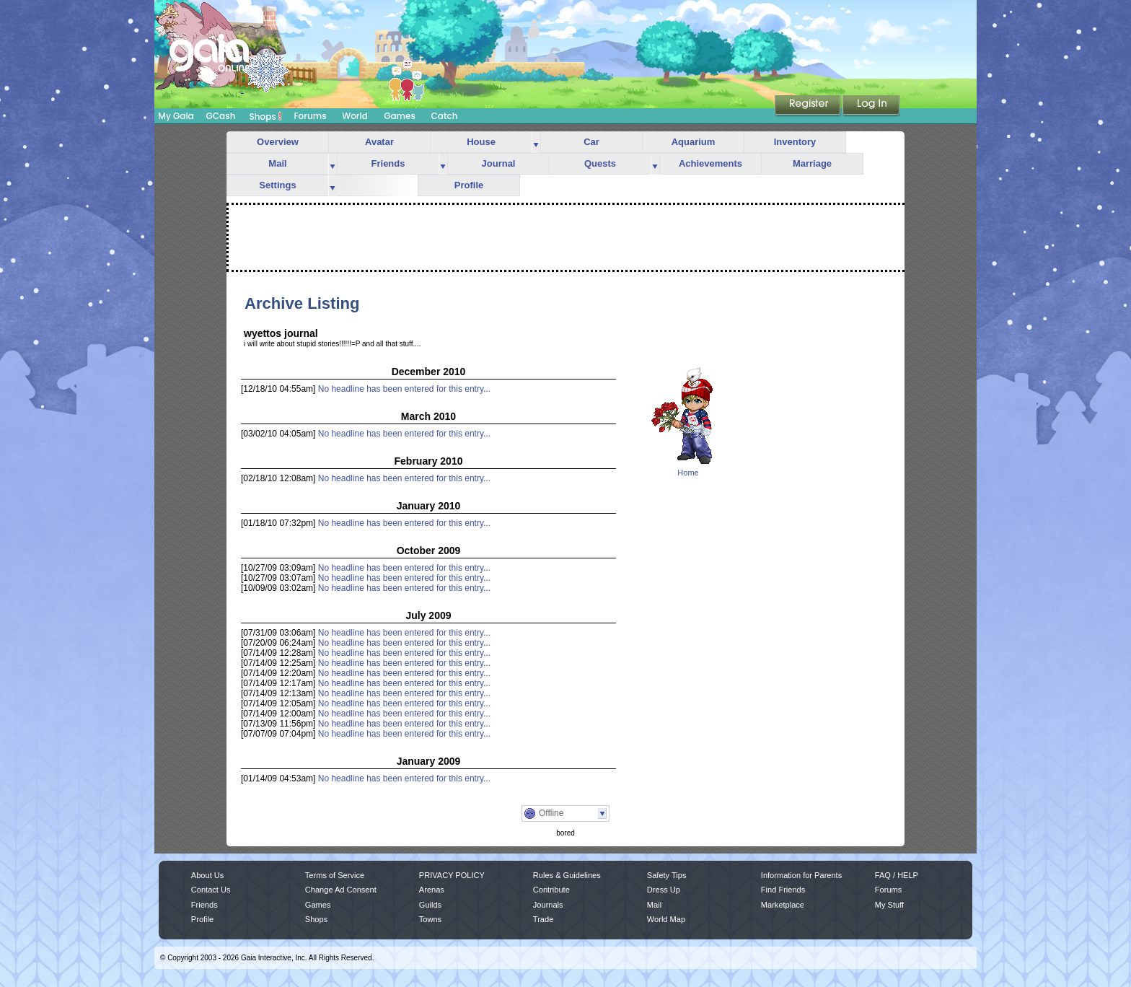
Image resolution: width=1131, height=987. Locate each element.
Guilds (430, 904)
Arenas (431, 889)
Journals (548, 904)
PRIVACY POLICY (452, 875)
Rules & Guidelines (567, 875)
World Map (666, 919)
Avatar (379, 141)
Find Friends (783, 889)
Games (399, 116)
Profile (468, 185)
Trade (543, 919)
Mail (277, 163)
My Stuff (889, 904)
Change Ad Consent (341, 889)
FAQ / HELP (896, 875)
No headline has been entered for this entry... (404, 389)
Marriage (812, 163)
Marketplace (782, 904)
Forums (310, 116)
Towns (430, 919)
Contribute (551, 889)
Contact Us (211, 889)
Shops (266, 116)
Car (591, 141)
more (536, 142)
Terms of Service (334, 875)
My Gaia (175, 116)
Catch (444, 116)
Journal (499, 163)
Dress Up (663, 889)
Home (687, 472)
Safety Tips (667, 875)
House (481, 141)
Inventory (795, 141)
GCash (221, 116)
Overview (278, 141)
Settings (277, 185)
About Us (207, 875)
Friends (388, 163)
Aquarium (694, 141)
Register (808, 106)
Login (871, 106)
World (355, 116)
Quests (600, 163)
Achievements (710, 163)
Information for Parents (801, 875)
